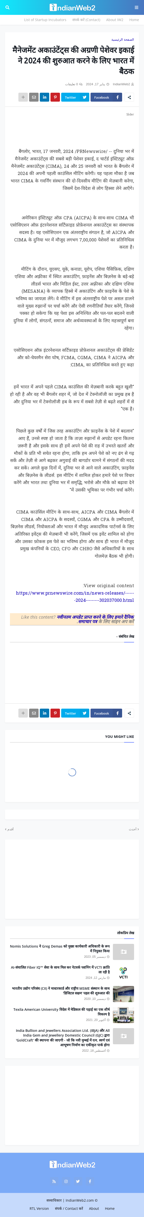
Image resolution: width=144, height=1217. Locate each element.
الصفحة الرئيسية (122, 39)
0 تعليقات (71, 84)
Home (134, 19)
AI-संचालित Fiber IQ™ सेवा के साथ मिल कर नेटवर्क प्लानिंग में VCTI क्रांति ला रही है (60, 970)
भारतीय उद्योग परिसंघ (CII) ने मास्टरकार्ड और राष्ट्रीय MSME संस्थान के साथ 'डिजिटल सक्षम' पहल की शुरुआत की (61, 991)
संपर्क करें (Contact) (86, 19)
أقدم (10, 829)
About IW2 (114, 19)
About (94, 1208)
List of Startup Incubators (45, 19)
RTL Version (39, 1208)
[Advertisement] (72, 129)
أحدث (133, 829)
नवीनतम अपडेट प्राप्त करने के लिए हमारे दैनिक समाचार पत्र (95, 619)
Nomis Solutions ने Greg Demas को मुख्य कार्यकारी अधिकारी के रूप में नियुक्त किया (60, 949)
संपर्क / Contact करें (69, 1208)
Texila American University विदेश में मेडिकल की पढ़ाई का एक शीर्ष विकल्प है (61, 1012)
